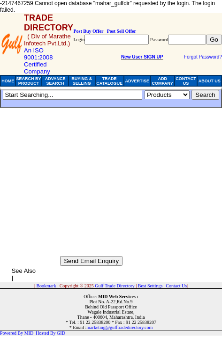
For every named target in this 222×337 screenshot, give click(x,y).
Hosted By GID (50, 333)
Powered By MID (16, 333)
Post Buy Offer (88, 31)
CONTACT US (186, 81)
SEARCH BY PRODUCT (28, 81)
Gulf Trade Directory (114, 285)
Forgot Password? (203, 56)
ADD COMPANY (162, 81)
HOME (7, 81)
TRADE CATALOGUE (109, 81)
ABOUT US (210, 81)
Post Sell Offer (121, 31)
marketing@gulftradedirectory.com (119, 327)
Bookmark (46, 285)
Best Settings (150, 285)
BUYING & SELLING (81, 81)
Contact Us (176, 285)
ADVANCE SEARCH (55, 81)
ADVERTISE (137, 81)
